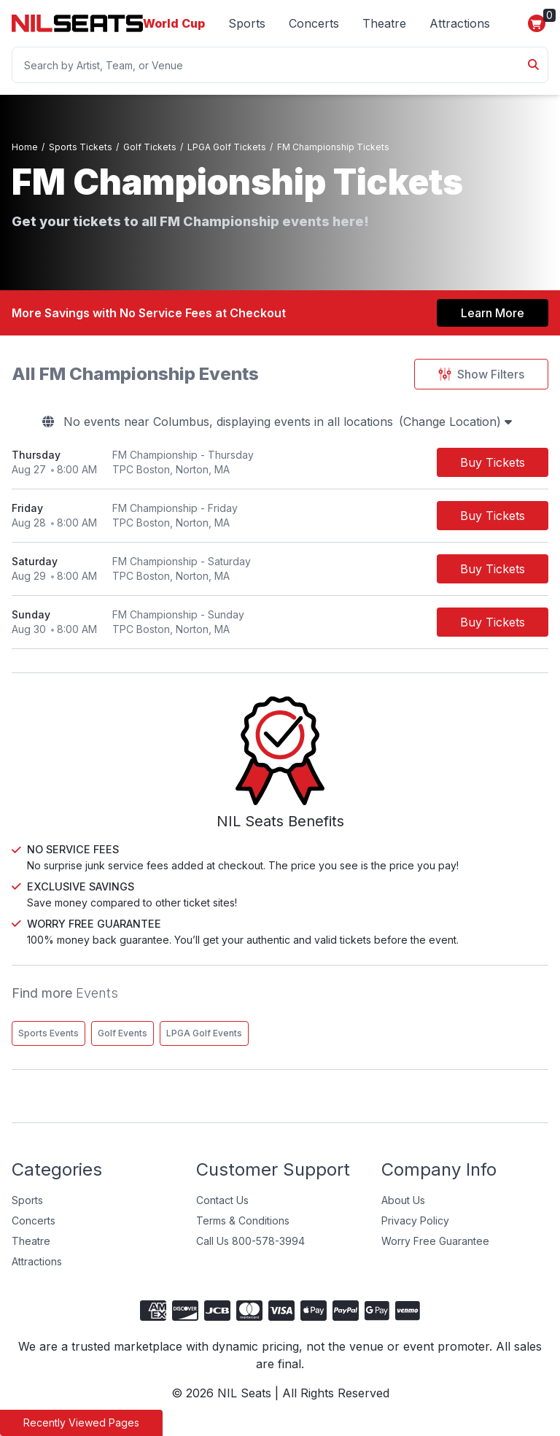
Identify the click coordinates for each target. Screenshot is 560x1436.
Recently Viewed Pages (81, 1422)
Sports (246, 23)
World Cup (174, 23)
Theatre (384, 23)
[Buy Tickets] (492, 462)
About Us (403, 1211)
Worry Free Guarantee (435, 1252)
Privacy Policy (415, 1231)
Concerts (314, 23)
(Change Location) (455, 421)
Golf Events (122, 1044)
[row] (280, 462)
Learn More (492, 313)
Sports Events (48, 1044)
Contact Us (222, 1211)
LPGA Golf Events (204, 1044)
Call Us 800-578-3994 (250, 1252)
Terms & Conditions (242, 1231)
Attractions (459, 23)
